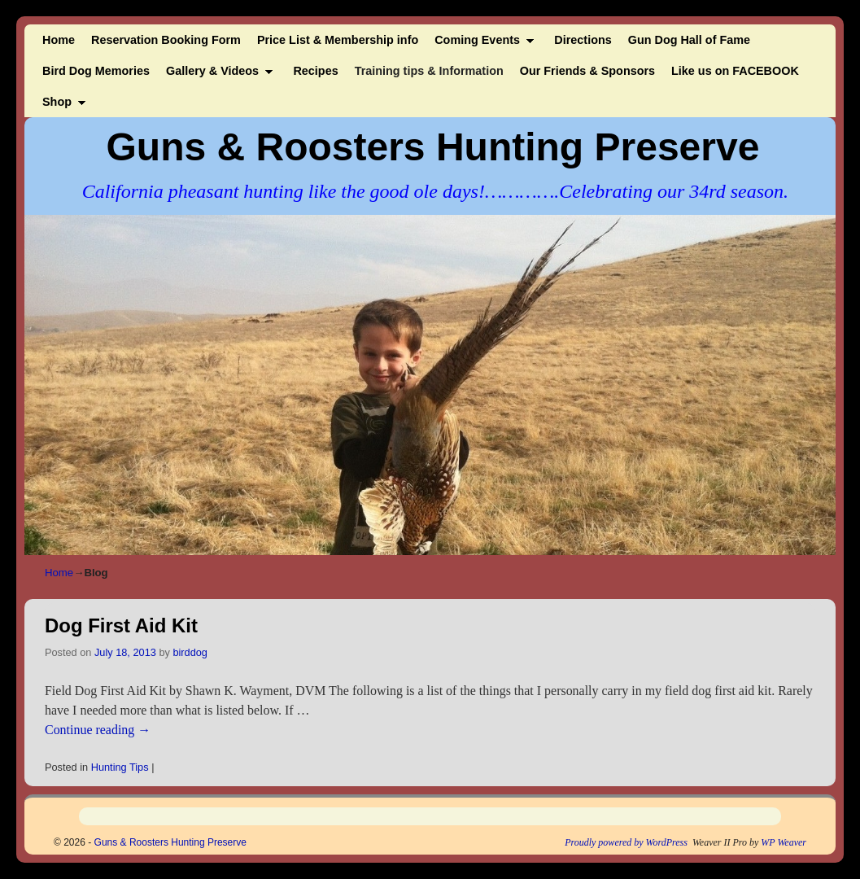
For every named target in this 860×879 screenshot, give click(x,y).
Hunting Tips (120, 767)
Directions (582, 39)
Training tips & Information (429, 70)
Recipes (315, 70)
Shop (59, 106)
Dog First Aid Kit (121, 625)
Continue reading (98, 730)
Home (58, 39)
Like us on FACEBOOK (735, 70)
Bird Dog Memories (96, 70)
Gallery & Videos (215, 75)
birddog (189, 652)
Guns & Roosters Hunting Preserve (433, 146)
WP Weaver (783, 842)
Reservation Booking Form (166, 39)
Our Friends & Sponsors (587, 70)
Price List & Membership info (337, 39)
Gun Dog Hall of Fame (689, 39)
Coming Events (480, 44)
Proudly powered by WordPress (626, 842)
